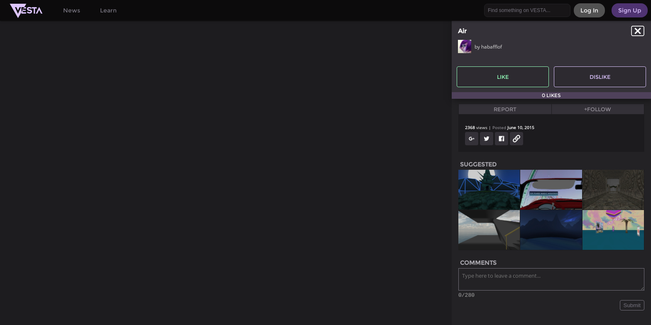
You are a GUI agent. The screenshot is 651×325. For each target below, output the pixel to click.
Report (505, 109)
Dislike (600, 76)
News (71, 10)
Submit (632, 306)
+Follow (597, 109)
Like (503, 76)
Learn (108, 10)
